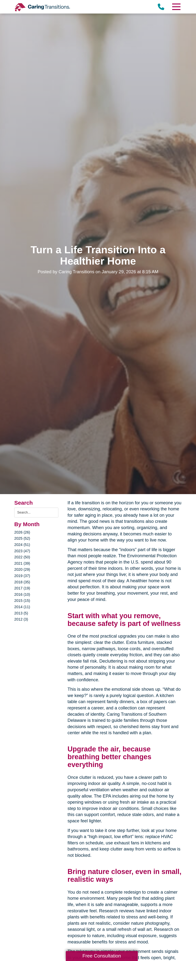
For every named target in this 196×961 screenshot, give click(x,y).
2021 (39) (22, 563)
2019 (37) (22, 576)
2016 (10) (22, 594)
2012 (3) (21, 619)
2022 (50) (22, 557)
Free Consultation (101, 956)
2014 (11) (22, 607)
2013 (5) (21, 613)
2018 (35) (22, 582)
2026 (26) (22, 532)
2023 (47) (22, 551)
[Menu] (176, 7)
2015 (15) (22, 601)
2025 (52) (22, 538)
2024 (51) (22, 545)
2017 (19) (22, 588)
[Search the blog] (36, 512)
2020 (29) (22, 569)
